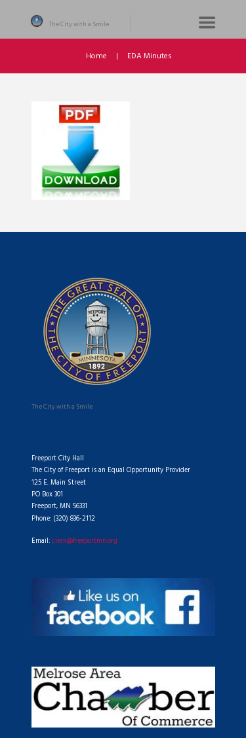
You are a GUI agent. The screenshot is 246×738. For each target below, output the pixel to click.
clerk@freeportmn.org (84, 541)
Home (96, 56)
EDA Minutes (149, 56)
